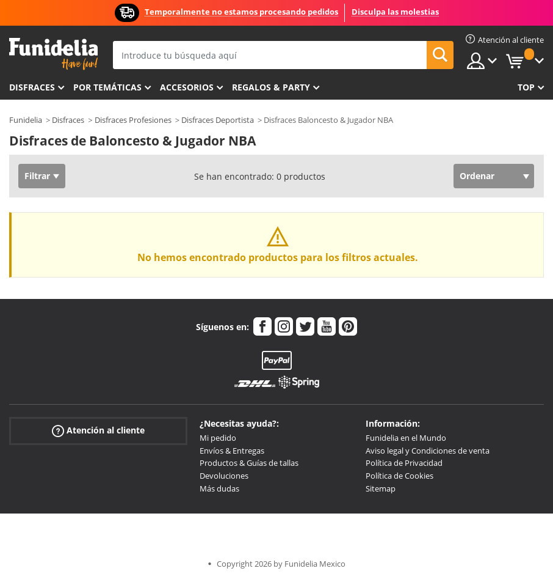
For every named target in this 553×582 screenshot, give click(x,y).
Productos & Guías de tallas (249, 462)
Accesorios (187, 87)
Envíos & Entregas (232, 450)
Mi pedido (218, 437)
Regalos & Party (271, 87)
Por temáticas (107, 87)
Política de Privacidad (404, 462)
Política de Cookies (399, 475)
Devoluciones (224, 475)
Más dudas (219, 488)
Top (526, 87)
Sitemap (381, 488)
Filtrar (37, 176)
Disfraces (32, 87)
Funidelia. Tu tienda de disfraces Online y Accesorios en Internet (53, 54)
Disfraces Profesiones (133, 119)
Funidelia (25, 119)
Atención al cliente (98, 430)
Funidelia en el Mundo (406, 437)
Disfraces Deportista (217, 119)
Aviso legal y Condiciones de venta (428, 450)
